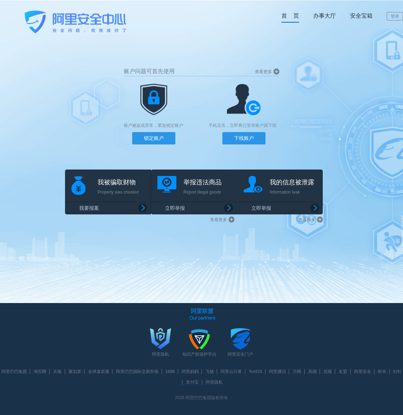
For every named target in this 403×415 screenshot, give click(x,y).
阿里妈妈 (190, 371)
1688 (170, 371)
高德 (312, 371)
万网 (297, 371)
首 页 (290, 16)
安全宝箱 (361, 16)
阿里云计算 (231, 371)
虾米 (382, 371)
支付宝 (192, 382)
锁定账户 (154, 138)
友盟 (343, 371)
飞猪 (209, 371)
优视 (327, 371)
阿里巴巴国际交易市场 (137, 371)
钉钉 (397, 371)
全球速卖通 (98, 371)
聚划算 (75, 371)
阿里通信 (277, 371)
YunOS (255, 371)
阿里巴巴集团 (14, 371)
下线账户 (244, 138)
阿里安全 (362, 371)
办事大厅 (324, 16)
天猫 (57, 371)
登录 (395, 16)
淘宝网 (40, 371)
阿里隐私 (214, 382)
